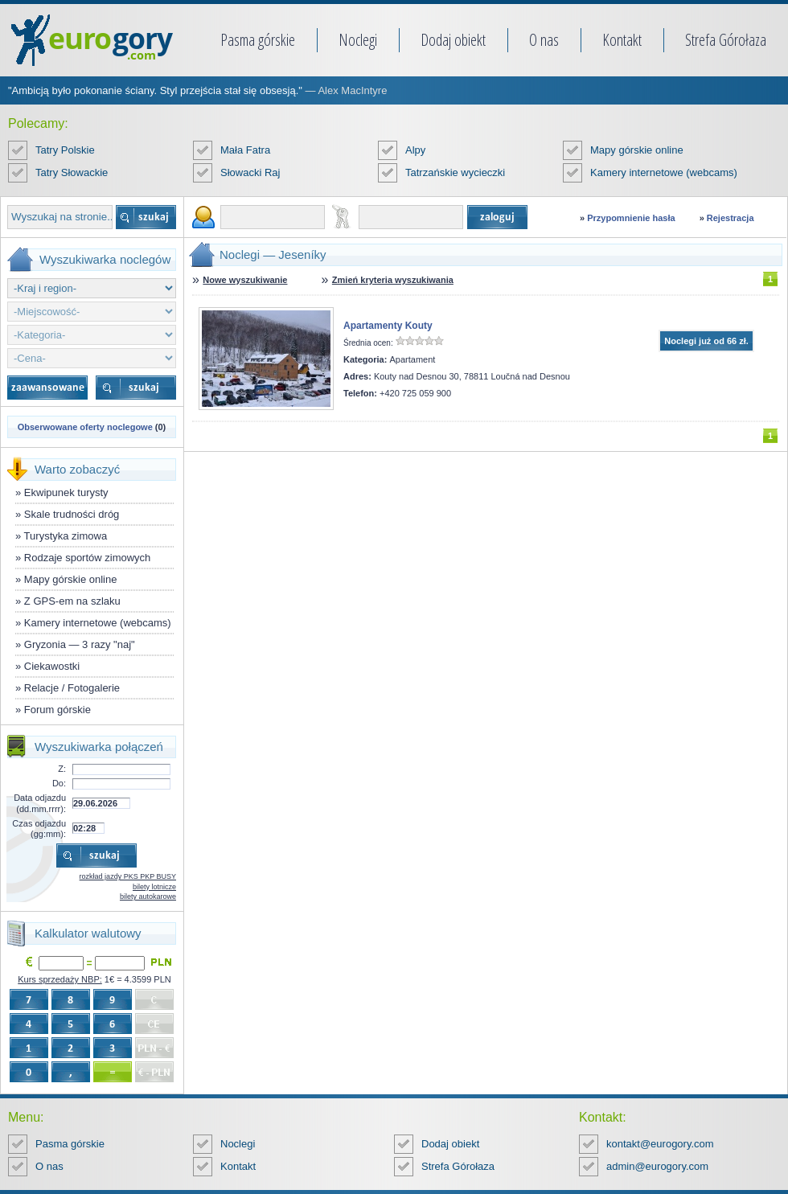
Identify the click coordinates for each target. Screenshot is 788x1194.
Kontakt (622, 40)
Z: (62, 768)
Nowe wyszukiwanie (245, 280)
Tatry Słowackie (71, 172)
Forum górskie (57, 710)
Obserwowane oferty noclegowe (85, 427)
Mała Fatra (245, 150)
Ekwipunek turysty (66, 492)
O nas (544, 40)
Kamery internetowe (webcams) (663, 172)
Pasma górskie (257, 40)
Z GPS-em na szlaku (72, 601)
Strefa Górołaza (725, 40)
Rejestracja (730, 218)
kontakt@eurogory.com (660, 1144)
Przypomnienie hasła (631, 218)
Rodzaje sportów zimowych (87, 558)
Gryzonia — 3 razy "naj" (79, 644)
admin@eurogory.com (657, 1166)
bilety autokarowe (148, 896)
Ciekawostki (52, 666)
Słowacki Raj (250, 172)
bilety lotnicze (154, 887)
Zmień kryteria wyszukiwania (393, 280)
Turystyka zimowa (66, 536)
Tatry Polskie (65, 150)
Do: (59, 783)
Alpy (415, 150)
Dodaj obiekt (453, 40)
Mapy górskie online (636, 150)
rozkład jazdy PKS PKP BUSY (128, 876)
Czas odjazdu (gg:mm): (39, 829)
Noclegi (358, 40)
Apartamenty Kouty (388, 325)
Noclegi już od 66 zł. (706, 341)
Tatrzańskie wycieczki (455, 172)
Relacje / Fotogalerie (72, 688)
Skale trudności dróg (72, 514)
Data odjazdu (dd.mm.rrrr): (40, 803)
